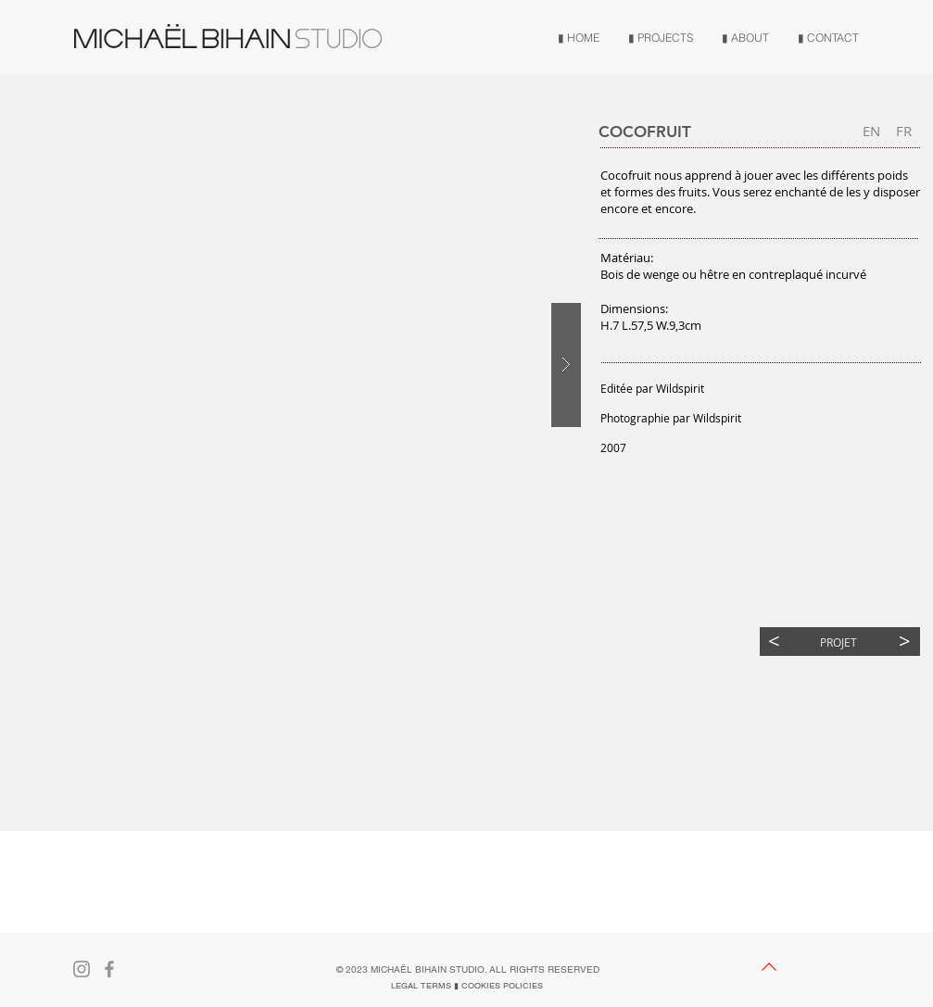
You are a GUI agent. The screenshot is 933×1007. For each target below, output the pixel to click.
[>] (904, 641)
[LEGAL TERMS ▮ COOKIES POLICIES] (467, 985)
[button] (904, 131)
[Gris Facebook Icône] (109, 969)
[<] (774, 641)
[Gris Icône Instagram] (81, 969)
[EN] (871, 131)
